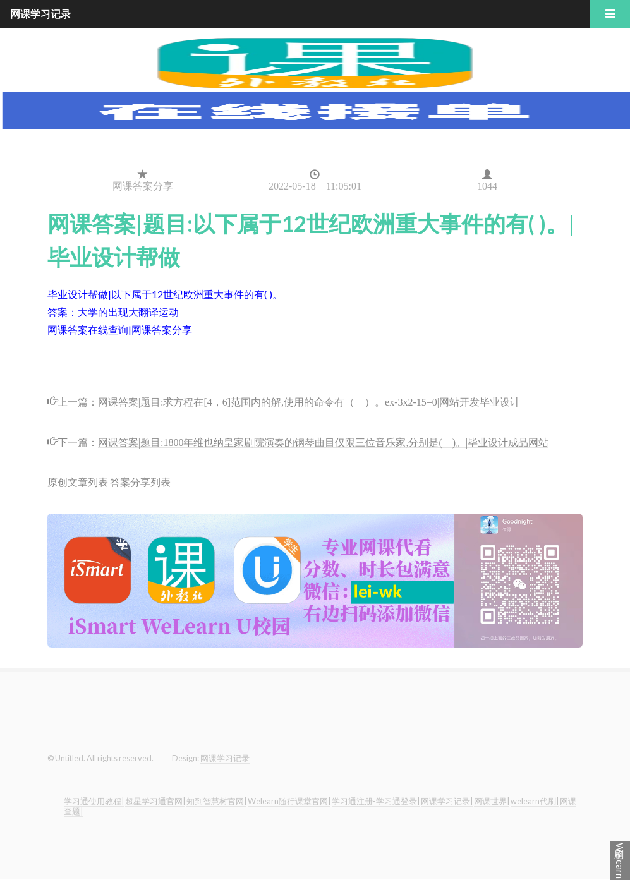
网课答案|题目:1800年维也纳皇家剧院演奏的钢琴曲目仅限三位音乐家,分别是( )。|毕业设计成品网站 (323, 441)
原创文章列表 (77, 482)
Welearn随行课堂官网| (289, 801)
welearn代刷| (535, 801)
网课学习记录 (225, 758)
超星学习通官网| (155, 801)
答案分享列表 (140, 482)
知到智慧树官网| (216, 801)
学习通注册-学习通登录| (376, 801)
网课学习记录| (447, 801)
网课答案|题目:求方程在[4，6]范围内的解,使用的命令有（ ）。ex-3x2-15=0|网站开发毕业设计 (309, 401)
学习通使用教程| (94, 801)
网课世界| (491, 801)
